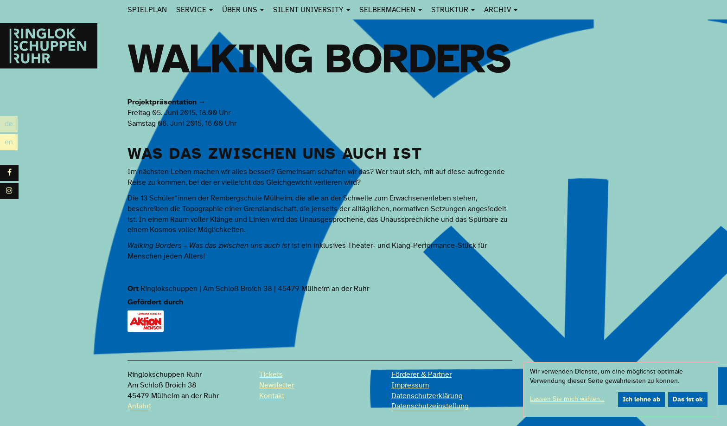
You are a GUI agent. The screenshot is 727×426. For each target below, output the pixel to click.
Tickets (271, 374)
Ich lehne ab (641, 399)
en (11, 142)
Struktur (453, 9)
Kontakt (271, 396)
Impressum (410, 385)
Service (194, 9)
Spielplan (147, 9)
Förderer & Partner (421, 374)
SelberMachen (390, 9)
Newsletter (276, 385)
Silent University (311, 9)
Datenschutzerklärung (427, 396)
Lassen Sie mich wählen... (567, 399)
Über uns (243, 9)
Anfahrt (139, 406)
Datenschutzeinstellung (430, 406)
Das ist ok (688, 399)
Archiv (500, 9)
